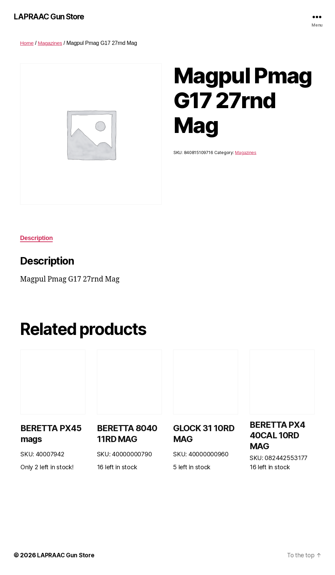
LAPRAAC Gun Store (51, 17)
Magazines (51, 44)
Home (27, 44)
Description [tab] (36, 238)
